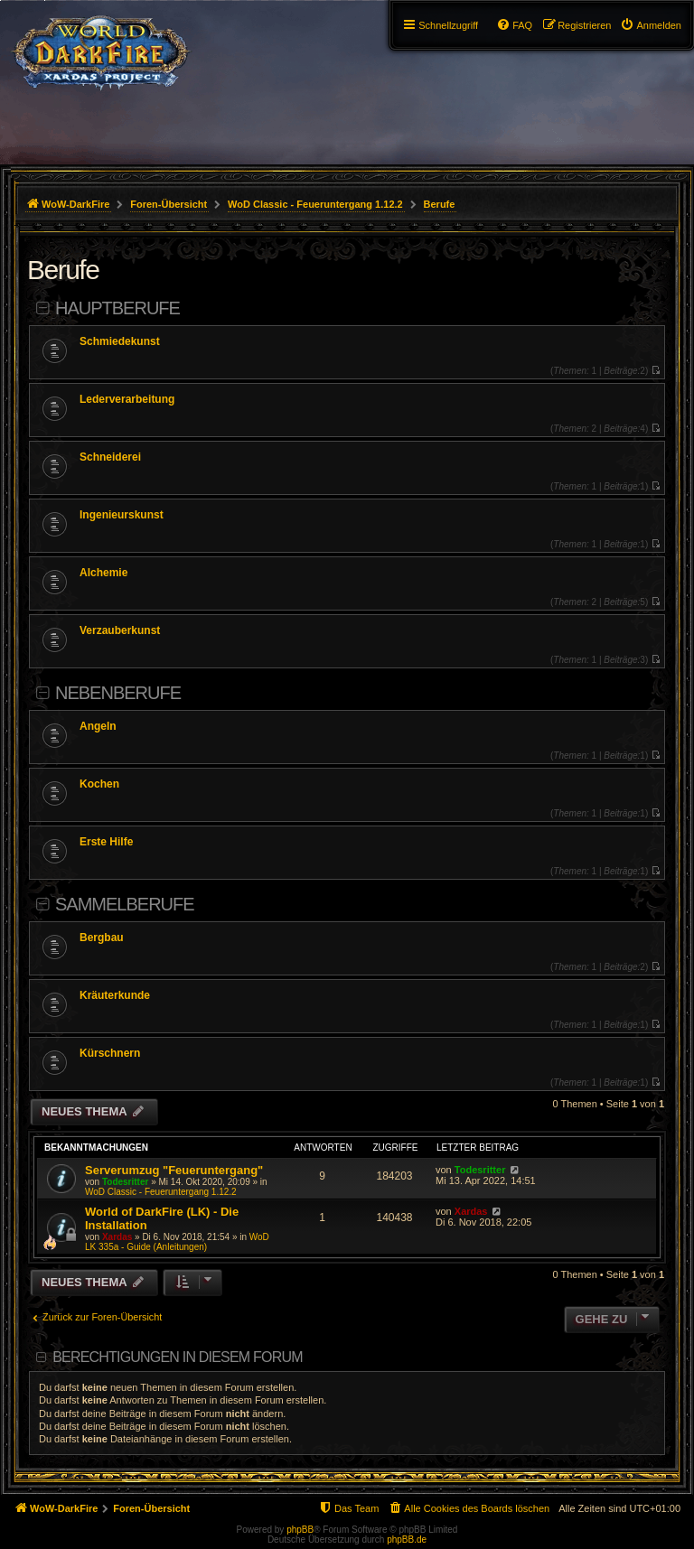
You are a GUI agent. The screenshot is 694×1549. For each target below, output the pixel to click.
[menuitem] (650, 25)
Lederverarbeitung (127, 399)
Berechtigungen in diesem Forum (177, 1357)
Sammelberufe (124, 904)
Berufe (62, 270)
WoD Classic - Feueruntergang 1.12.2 (161, 1192)
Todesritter (125, 1182)
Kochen (99, 784)
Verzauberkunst (120, 630)
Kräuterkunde (115, 995)
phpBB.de (407, 1539)
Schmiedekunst (120, 341)
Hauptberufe (117, 308)
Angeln (98, 726)
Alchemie (103, 572)
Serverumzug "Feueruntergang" (174, 1170)
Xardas (117, 1237)
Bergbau (102, 937)
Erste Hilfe (106, 841)
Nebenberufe (118, 693)
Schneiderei (110, 457)
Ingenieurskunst (122, 515)
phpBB (300, 1530)
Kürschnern (110, 1053)
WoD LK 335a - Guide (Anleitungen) (177, 1242)
